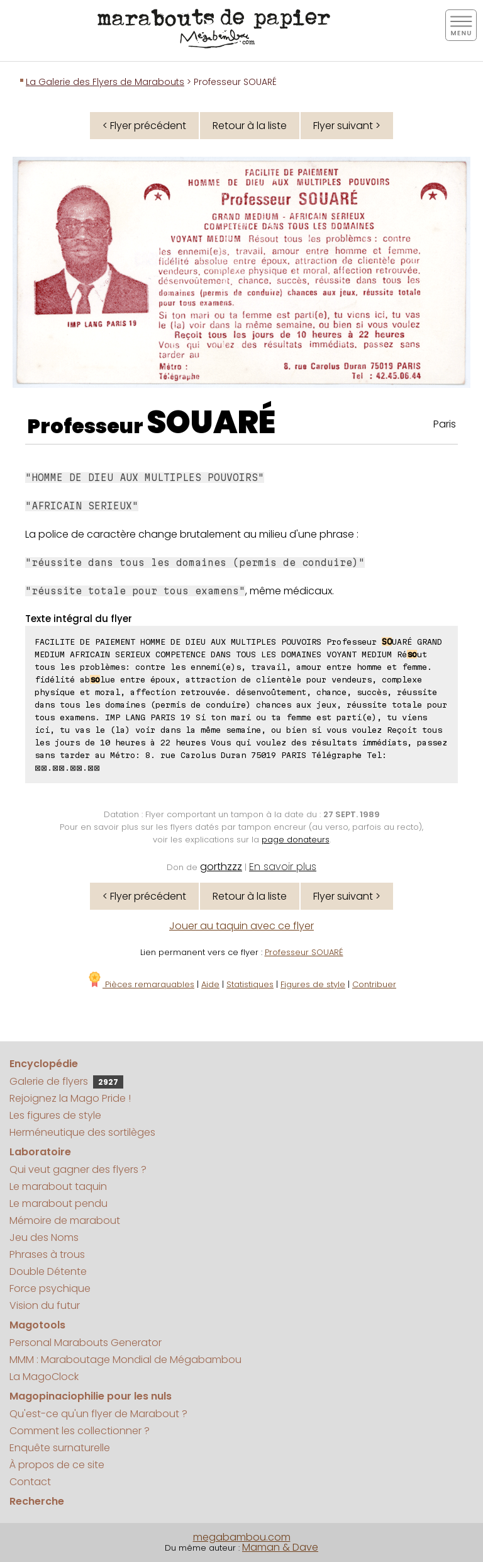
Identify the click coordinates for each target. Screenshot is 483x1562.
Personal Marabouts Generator (85, 1342)
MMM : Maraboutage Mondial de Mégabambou (125, 1359)
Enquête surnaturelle (59, 1447)
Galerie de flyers (66, 1081)
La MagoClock (44, 1376)
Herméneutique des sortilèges (82, 1132)
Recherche (36, 1501)
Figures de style (312, 984)
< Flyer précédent (144, 125)
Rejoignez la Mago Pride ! (70, 1098)
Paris (444, 424)
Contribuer (374, 984)
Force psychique (50, 1288)
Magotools (37, 1325)
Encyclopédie (43, 1063)
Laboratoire (40, 1152)
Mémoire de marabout (64, 1220)
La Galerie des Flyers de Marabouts (105, 82)
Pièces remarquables (140, 984)
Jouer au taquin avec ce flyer (241, 926)
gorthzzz (221, 866)
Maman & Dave (280, 1547)
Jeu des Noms (44, 1237)
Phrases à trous (47, 1254)
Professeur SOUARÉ (304, 952)
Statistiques (250, 984)
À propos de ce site (56, 1464)
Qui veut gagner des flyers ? (78, 1169)
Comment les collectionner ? (79, 1430)
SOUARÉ (211, 422)
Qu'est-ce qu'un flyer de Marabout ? (98, 1413)
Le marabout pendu (58, 1203)
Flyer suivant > (346, 125)
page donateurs (296, 840)
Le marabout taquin (58, 1186)
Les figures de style (55, 1115)
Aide (210, 984)
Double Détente (48, 1271)
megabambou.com (242, 1537)
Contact (30, 1481)
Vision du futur (44, 1305)
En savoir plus (282, 866)
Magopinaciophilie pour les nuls (90, 1396)
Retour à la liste (250, 125)
